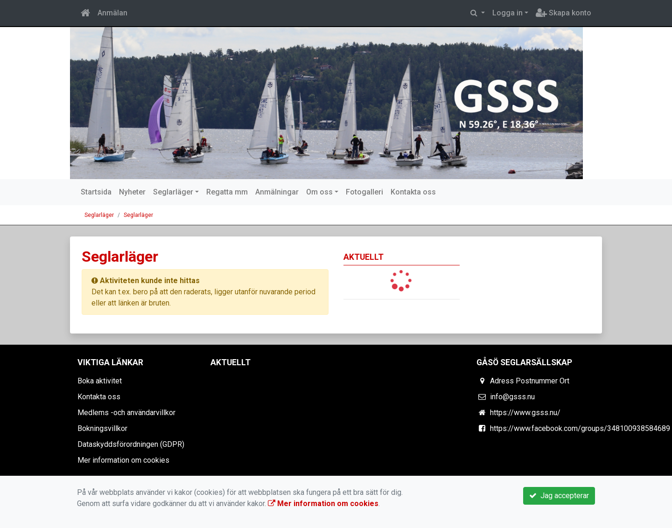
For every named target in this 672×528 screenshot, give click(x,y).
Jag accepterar (559, 495)
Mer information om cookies (123, 460)
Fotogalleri (364, 192)
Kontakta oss (413, 192)
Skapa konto (563, 12)
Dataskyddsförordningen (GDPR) (130, 444)
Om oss (319, 192)
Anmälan (112, 12)
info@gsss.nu (512, 396)
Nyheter (132, 192)
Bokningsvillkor (102, 428)
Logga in (507, 12)
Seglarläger (173, 192)
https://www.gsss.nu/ (525, 412)
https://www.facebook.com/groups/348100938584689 (580, 428)
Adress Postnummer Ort (529, 380)
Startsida (96, 192)
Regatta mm (227, 192)
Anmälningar (277, 192)
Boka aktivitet (99, 380)
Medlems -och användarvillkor (126, 412)
